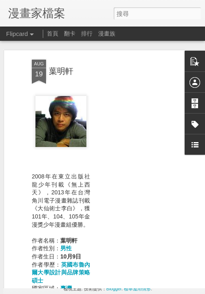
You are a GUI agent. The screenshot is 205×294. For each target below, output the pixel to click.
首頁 (52, 33)
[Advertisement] (135, 144)
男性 (66, 205)
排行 (87, 33)
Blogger (113, 288)
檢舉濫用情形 (137, 288)
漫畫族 (106, 33)
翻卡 (69, 33)
